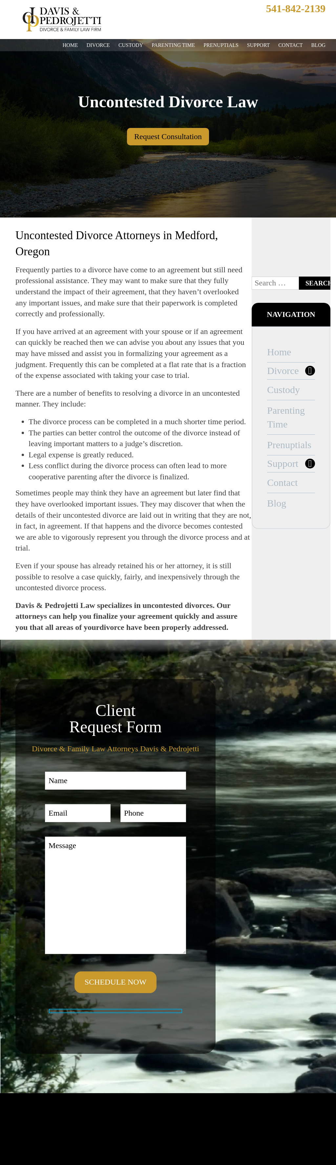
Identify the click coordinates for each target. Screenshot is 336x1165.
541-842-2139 (290, 8)
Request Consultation (168, 136)
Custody (127, 45)
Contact (290, 45)
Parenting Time (170, 45)
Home (67, 45)
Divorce (95, 45)
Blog (318, 45)
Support (256, 45)
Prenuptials (218, 45)
